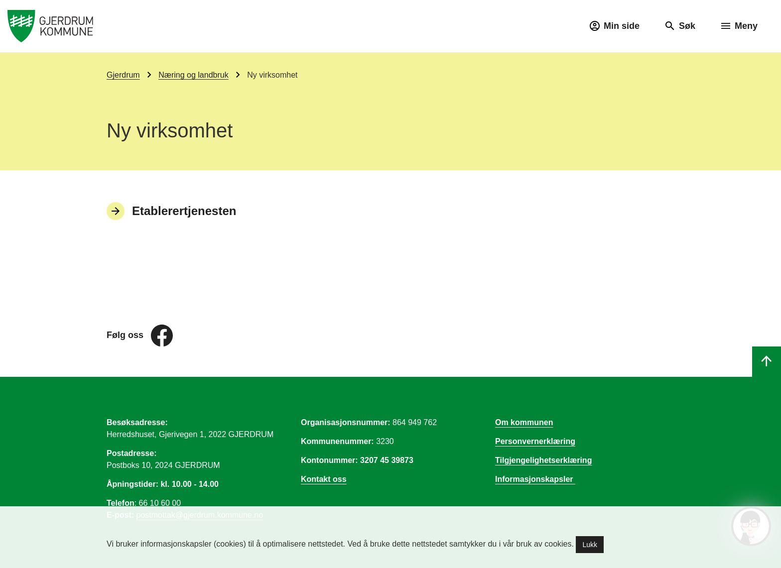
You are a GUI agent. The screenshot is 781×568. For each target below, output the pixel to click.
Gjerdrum (123, 75)
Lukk (589, 545)
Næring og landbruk (193, 75)
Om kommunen (524, 422)
